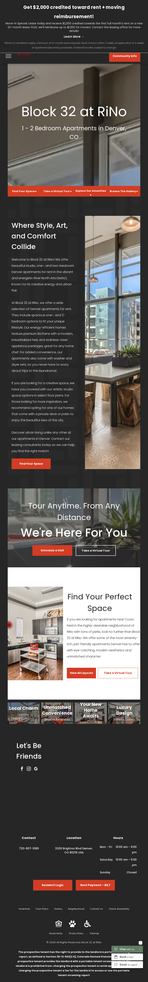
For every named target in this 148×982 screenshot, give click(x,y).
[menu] (8, 56)
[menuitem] (24, 909)
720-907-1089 (29, 848)
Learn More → (74, 37)
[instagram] (29, 769)
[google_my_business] (36, 769)
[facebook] (22, 769)
